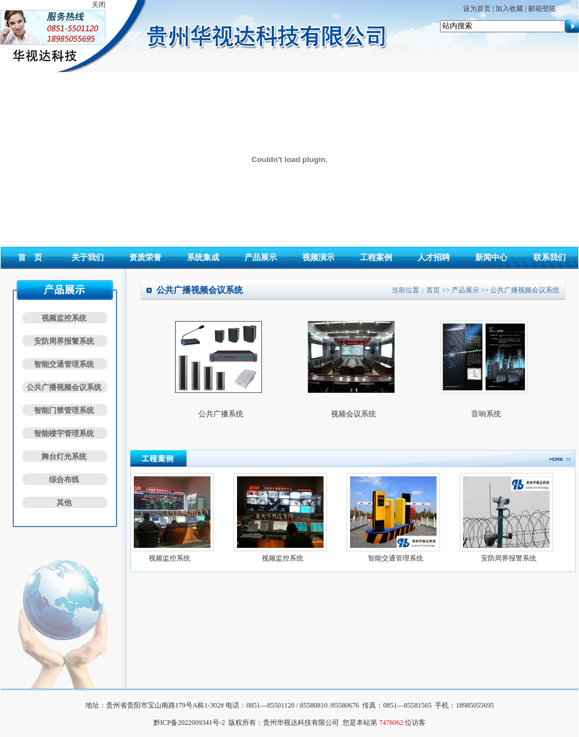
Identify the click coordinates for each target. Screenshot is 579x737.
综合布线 (64, 479)
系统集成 (203, 257)
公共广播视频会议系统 (64, 387)
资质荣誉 (145, 257)
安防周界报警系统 (64, 341)
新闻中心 (491, 257)
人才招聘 (434, 257)
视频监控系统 (64, 318)
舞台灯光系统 (64, 456)
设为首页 (477, 9)
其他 (64, 502)
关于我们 (88, 257)
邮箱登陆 (542, 9)
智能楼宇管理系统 (64, 433)
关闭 (99, 5)
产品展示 (261, 257)
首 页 (30, 257)
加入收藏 (509, 9)
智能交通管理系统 (64, 364)
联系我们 (549, 257)
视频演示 (318, 257)
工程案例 (376, 257)
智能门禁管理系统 (64, 410)
